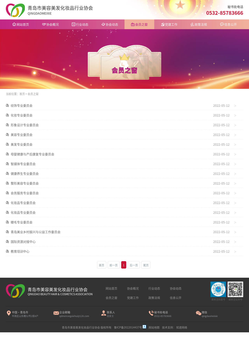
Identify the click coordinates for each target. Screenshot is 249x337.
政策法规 (201, 24)
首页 (22, 94)
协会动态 (112, 24)
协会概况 (52, 24)
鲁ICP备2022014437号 (128, 327)
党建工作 (171, 24)
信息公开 (230, 24)
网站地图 (154, 327)
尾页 (146, 265)
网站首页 (23, 24)
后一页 (134, 265)
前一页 (114, 265)
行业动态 (82, 24)
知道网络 (181, 327)
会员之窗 (141, 24)
